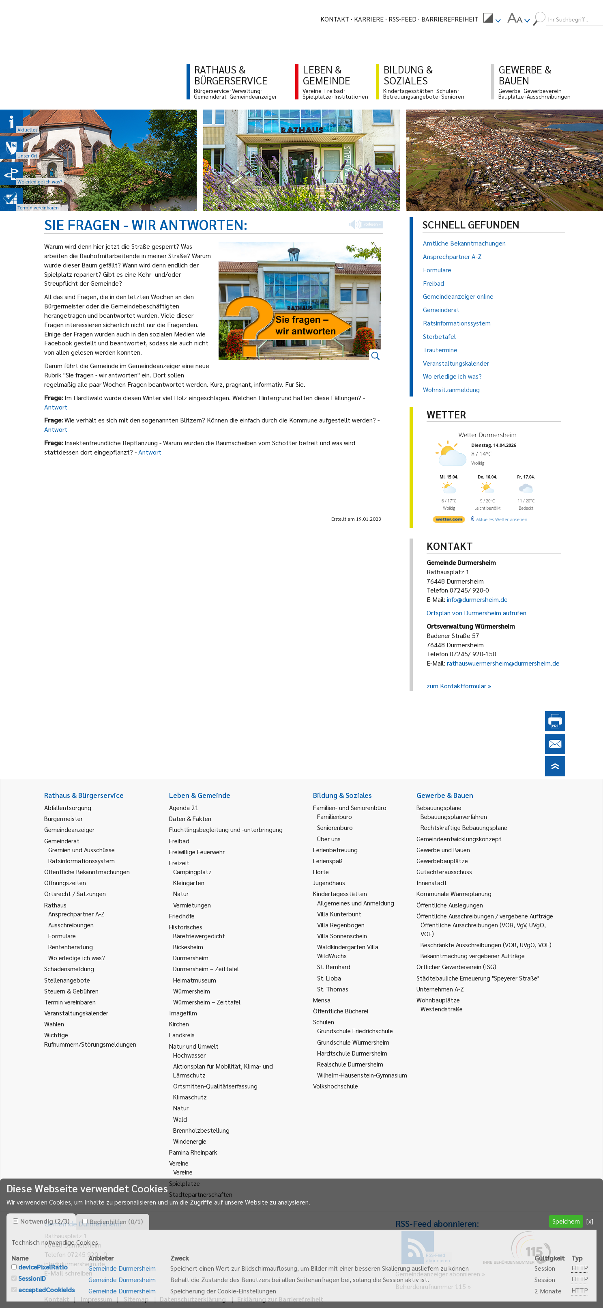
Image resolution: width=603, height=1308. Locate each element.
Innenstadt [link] (431, 882)
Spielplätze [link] (184, 1183)
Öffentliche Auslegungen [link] (449, 905)
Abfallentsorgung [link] (67, 807)
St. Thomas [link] (332, 989)
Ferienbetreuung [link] (335, 849)
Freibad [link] (179, 840)
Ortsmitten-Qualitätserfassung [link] (215, 1086)
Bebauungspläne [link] (438, 807)
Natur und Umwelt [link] (194, 1046)
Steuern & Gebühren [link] (71, 991)
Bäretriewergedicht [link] (199, 935)
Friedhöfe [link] (182, 916)
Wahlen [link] (54, 1023)
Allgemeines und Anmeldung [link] (355, 903)
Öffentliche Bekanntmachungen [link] (87, 871)
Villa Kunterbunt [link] (339, 913)
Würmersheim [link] (191, 991)
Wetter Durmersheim (488, 435)
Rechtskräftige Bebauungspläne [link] (464, 827)
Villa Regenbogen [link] (341, 924)
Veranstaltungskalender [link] (76, 1012)
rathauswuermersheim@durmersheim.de (503, 663)
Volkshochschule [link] (335, 1086)
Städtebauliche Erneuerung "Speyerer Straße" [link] (477, 978)
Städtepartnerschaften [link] (200, 1194)
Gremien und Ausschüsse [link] (81, 849)
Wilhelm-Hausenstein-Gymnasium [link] (362, 1075)
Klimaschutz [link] (190, 1097)
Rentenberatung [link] (70, 946)
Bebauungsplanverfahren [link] (454, 816)
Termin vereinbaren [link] (70, 1002)
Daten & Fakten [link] (190, 818)
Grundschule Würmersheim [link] (353, 1042)
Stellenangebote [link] (67, 980)
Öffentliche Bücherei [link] (340, 1010)
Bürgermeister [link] (63, 818)
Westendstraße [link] (442, 1008)
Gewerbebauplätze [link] (442, 860)
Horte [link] (321, 871)
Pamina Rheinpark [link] (193, 1152)
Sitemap (136, 1299)
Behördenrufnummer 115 (430, 1286)
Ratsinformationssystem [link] (81, 860)
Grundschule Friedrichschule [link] (355, 1030)
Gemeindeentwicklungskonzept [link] (459, 838)
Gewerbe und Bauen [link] (443, 849)
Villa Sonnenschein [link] (342, 935)
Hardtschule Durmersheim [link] (352, 1053)
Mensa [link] (321, 1000)
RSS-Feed (402, 19)
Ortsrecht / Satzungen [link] (75, 893)
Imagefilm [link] (183, 1012)
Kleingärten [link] (188, 882)
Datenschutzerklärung (193, 1299)
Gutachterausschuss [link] (444, 871)
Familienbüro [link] (334, 816)
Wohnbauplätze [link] (438, 1000)
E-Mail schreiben (68, 1273)
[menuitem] (492, 19)
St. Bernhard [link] (333, 966)
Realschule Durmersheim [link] (350, 1064)
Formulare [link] (62, 935)
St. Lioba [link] (329, 978)
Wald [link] (180, 1119)
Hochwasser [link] (189, 1055)
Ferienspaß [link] (328, 860)
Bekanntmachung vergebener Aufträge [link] (473, 955)
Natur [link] (181, 893)
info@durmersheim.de (477, 599)
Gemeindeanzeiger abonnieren (437, 1273)
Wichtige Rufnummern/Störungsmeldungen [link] (90, 1039)
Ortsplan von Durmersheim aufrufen (476, 612)
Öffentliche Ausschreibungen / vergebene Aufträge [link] (484, 916)
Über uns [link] (329, 838)
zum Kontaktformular (456, 685)
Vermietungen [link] (192, 905)
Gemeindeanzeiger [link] (69, 829)
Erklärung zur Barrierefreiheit (280, 1299)
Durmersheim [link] (190, 957)
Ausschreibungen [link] (71, 924)
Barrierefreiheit (450, 19)
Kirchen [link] (179, 1023)
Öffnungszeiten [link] (65, 882)
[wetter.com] (449, 521)
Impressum (96, 1299)
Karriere (369, 19)
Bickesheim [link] (188, 946)
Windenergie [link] (189, 1141)
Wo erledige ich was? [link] (76, 957)
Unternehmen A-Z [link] (440, 989)
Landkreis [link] (182, 1034)
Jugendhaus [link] (329, 882)
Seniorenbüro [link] (335, 827)
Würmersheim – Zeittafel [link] (206, 1002)
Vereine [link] (183, 1172)
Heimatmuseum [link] (194, 980)
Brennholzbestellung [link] (201, 1130)
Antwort (55, 407)
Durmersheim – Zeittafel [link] (206, 968)
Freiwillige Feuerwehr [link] (197, 851)
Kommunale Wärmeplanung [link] (453, 893)
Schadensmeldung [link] (69, 968)
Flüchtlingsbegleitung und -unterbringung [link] (226, 829)
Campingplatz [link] (192, 871)
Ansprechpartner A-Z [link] (76, 913)
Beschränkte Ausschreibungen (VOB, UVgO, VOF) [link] (486, 944)
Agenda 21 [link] (184, 807)
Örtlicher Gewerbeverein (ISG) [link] (456, 966)
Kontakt (334, 19)
